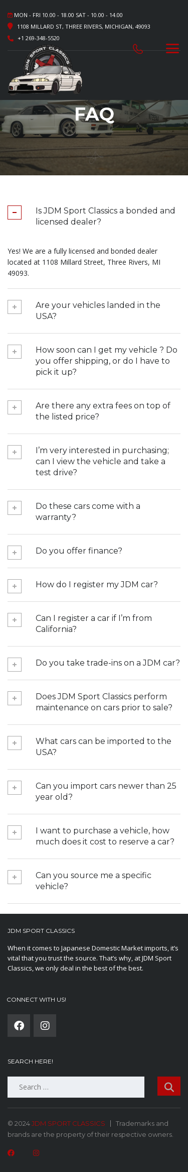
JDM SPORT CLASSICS (68, 1123)
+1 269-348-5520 (39, 38)
